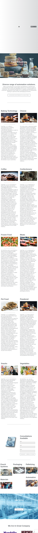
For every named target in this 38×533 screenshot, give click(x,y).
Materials (4, 480)
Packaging (17, 465)
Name (21, 441)
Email (21, 445)
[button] (19, 27)
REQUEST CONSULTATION (27, 454)
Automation (31, 477)
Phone (21, 449)
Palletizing (30, 465)
